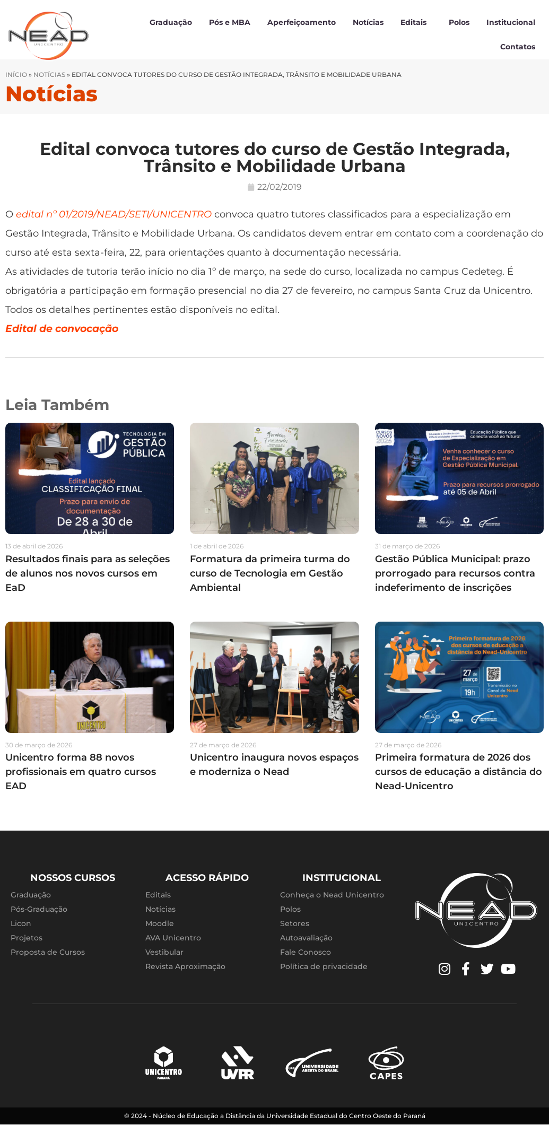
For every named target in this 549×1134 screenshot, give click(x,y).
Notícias (368, 22)
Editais (416, 22)
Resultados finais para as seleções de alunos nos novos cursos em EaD (87, 583)
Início (16, 84)
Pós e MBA (229, 22)
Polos (459, 22)
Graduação (171, 22)
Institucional (510, 22)
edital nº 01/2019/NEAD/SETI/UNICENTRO (114, 224)
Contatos (517, 46)
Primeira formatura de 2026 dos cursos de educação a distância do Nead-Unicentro (458, 782)
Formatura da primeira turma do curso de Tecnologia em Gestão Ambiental (270, 583)
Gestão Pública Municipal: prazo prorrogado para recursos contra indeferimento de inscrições (455, 583)
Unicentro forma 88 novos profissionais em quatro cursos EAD (80, 782)
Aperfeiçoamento (301, 22)
